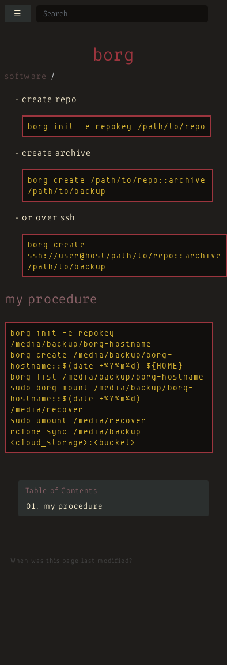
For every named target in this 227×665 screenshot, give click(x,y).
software (26, 76)
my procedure (73, 506)
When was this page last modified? (71, 561)
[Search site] (122, 14)
